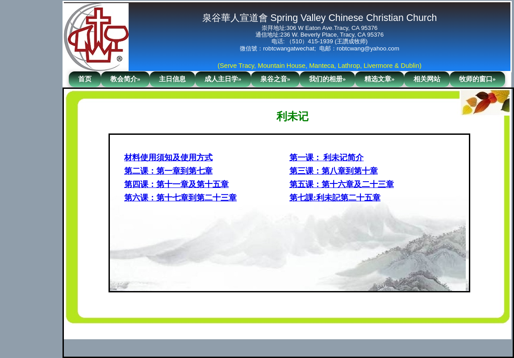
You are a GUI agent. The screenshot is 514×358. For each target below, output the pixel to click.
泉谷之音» (275, 79)
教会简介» (125, 79)
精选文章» (379, 79)
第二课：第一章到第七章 (168, 171)
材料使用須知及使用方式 (168, 157)
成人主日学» (223, 79)
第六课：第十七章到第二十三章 (180, 197)
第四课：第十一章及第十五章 (176, 184)
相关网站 (427, 79)
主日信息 (172, 79)
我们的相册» (327, 79)
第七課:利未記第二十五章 (334, 197)
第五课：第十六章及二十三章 (341, 184)
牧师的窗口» (477, 79)
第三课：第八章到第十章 (333, 171)
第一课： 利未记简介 (326, 157)
